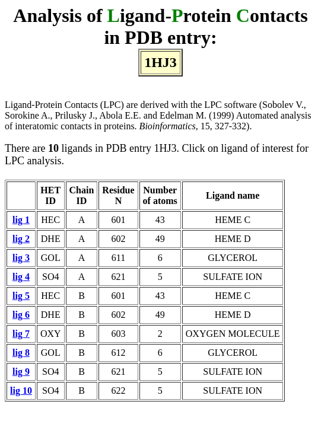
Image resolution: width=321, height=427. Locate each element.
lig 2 (21, 239)
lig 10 (21, 390)
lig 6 (21, 315)
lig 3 (21, 258)
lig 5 (21, 296)
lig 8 (21, 353)
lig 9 (21, 372)
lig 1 (21, 220)
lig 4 (21, 277)
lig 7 (21, 334)
